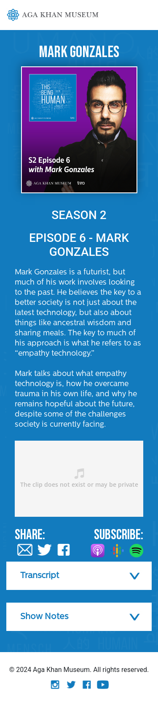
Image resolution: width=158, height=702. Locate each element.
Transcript (39, 576)
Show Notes (44, 617)
